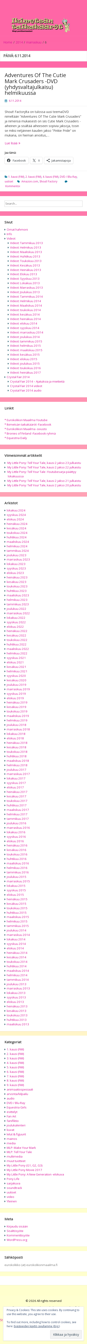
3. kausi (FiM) (15, 1058)
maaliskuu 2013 (18, 1024)
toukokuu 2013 (17, 1015)
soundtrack (14, 1188)
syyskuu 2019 (16, 694)
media (11, 1143)
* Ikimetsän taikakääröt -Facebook (27, 424)
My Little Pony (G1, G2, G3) (25, 1165)
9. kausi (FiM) (15, 1085)
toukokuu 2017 (17, 801)
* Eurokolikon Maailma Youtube (26, 420)
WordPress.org (17, 1240)
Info (9, 234)
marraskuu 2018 (18, 729)
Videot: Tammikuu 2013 (26, 243)
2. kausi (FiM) (33, 177)
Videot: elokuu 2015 (23, 359)
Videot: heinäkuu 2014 (25, 319)
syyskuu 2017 (16, 783)
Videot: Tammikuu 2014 (26, 296)
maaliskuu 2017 (18, 810)
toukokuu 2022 (17, 640)
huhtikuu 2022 (17, 644)
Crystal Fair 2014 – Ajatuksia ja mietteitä (37, 381)
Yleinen (12, 1201)
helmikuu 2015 (17, 921)
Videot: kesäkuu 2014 (25, 314)
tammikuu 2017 (18, 819)
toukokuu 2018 (17, 752)
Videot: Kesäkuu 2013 (25, 265)
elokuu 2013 (15, 1002)
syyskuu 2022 (16, 622)
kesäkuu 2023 (16, 582)
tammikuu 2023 (18, 604)
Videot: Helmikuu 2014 (25, 301)
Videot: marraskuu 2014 (26, 332)
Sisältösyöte (15, 1231)
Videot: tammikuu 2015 (26, 341)
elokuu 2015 (15, 895)
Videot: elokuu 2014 (23, 323)
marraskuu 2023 (18, 559)
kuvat (10, 1130)
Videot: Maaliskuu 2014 (26, 305)
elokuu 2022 (15, 627)
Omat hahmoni (17, 229)
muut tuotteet (16, 1161)
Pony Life (13, 1179)
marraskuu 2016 (18, 828)
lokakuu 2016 (16, 832)
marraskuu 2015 (18, 881)
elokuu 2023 (15, 573)
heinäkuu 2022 (17, 631)
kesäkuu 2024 (16, 528)
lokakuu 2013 (16, 993)
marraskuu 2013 (18, 988)
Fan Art (11, 1116)
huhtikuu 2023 (17, 591)
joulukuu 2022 (16, 609)
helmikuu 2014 (17, 975)
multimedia (15, 1156)
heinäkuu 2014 (17, 953)
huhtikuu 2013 (17, 1020)
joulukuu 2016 (16, 823)
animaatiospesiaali (20, 1089)
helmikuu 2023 (17, 600)
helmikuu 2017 (17, 814)
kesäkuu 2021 (16, 667)
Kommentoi (12, 186)
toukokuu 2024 (17, 533)
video (10, 1197)
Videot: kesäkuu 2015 (25, 355)
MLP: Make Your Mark (21, 1148)
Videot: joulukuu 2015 (25, 363)
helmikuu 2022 (17, 653)
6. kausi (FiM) (15, 1072)
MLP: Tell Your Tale (19, 1152)
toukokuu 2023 (17, 586)
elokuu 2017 (15, 787)
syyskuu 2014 (16, 944)
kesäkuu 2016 (16, 850)
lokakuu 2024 (16, 510)
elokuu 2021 (15, 662)
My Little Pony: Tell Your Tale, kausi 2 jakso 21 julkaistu (44, 481)
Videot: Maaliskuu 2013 (26, 252)
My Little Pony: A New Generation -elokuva (35, 1174)
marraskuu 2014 (18, 935)
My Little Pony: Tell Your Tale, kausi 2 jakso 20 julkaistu (44, 485)
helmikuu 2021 (17, 671)
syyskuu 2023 (16, 568)
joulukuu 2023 (16, 555)
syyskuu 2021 (16, 658)
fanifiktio (13, 1121)
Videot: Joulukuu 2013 (25, 292)
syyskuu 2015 (16, 890)
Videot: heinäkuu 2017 (25, 372)
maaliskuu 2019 (18, 716)
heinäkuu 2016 (17, 845)
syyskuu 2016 (16, 837)
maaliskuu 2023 (18, 595)
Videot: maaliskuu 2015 (26, 350)
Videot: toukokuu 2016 (25, 368)
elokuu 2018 (15, 738)
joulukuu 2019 (16, 685)
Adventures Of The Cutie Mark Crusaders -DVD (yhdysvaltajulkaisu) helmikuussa (35, 83)
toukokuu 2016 (17, 854)
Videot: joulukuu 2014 (25, 337)
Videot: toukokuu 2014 (25, 310)
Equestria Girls (17, 1107)
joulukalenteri (16, 1125)
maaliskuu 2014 (18, 971)
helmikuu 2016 (17, 868)
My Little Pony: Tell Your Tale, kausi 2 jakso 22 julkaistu (44, 467)
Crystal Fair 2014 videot (26, 386)
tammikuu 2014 (18, 980)
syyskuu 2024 (16, 515)
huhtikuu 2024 (17, 537)
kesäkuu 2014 (16, 957)
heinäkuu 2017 (17, 792)
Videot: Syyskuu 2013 (24, 279)
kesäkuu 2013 (16, 1011)
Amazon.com (29, 181)
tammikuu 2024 (18, 551)
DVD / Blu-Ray (68, 177)
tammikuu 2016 (18, 872)
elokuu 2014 (15, 948)
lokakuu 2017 (16, 778)
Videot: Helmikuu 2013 (25, 247)
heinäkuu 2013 (17, 1006)
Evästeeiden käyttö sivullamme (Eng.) (37, 1326)
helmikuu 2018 (17, 765)
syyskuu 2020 (16, 676)
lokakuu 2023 (16, 564)
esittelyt (12, 1112)
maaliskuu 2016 (18, 863)
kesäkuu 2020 (16, 680)
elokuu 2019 (15, 698)
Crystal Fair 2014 (18, 377)
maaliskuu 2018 (18, 761)
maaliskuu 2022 (18, 649)
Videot (11, 238)
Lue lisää (25, 143)
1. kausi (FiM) (16, 177)
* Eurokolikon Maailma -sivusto (25, 429)
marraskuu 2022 (18, 613)
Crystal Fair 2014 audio (25, 390)
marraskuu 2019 (18, 689)
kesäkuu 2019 (16, 707)
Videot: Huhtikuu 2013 (25, 256)
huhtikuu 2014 (17, 966)
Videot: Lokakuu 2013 (25, 283)
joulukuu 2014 (16, 930)
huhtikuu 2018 (17, 756)
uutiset (9, 181)
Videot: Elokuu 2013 (23, 274)
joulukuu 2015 (16, 877)
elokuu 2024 (15, 519)
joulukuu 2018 (16, 725)
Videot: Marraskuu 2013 (26, 288)
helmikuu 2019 (17, 720)
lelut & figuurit (16, 1134)
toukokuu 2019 (17, 711)
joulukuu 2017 (16, 770)
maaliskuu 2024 (18, 542)
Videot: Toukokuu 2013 (25, 261)
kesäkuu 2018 (16, 747)
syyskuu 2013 (16, 997)
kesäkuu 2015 (16, 904)
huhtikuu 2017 (17, 805)
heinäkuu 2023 (17, 577)
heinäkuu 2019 (17, 702)
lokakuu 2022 (16, 618)
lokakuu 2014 (16, 939)
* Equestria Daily (15, 438)
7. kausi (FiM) (15, 1076)
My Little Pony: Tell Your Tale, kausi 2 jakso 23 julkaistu (44, 463)
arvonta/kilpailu (17, 1094)
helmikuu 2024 (17, 546)
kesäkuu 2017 (16, 796)
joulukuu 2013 (16, 984)
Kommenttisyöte (18, 1235)
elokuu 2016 (15, 841)
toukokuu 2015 (17, 908)
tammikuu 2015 (18, 926)
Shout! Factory (48, 181)
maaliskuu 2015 (18, 917)
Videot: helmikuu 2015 (25, 346)
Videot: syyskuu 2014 (24, 328)
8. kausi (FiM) (15, 1080)
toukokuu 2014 (17, 962)
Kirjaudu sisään (17, 1226)
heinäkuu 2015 (17, 899)
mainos (12, 1139)
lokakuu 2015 (16, 886)
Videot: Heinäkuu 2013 (25, 270)
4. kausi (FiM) (50, 177)
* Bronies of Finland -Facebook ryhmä (30, 433)
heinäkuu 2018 (17, 743)
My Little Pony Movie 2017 (24, 1170)
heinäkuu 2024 (17, 524)
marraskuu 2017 (18, 774)
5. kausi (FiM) (15, 1067)
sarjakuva (13, 1183)
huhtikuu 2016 (17, 859)
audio (10, 1098)
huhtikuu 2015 (17, 913)
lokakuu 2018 (16, 734)
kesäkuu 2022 (16, 635)
